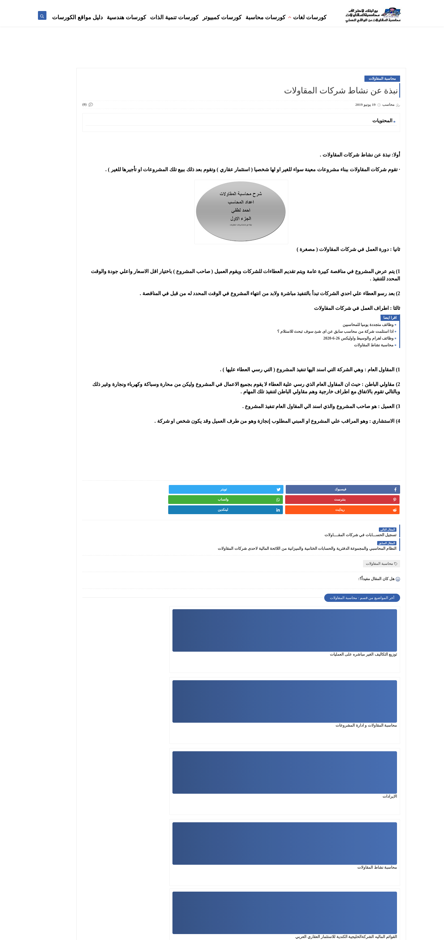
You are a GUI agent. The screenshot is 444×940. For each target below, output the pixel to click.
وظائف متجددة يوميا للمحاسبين (368, 341)
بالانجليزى (267, 911)
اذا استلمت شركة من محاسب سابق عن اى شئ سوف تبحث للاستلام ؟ (335, 348)
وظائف (278, 5)
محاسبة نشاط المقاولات (374, 362)
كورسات (233, 5)
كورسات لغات (309, 23)
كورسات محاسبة (265, 23)
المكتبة (323, 5)
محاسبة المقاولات (382, 88)
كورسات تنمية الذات (174, 23)
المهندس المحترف (260, 893)
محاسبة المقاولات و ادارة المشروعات (277, 647)
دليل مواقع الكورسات (77, 23)
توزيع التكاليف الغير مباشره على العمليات (363, 647)
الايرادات (213, 647)
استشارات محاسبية (300, 5)
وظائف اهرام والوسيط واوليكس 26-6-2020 (358, 355)
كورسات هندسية (126, 23)
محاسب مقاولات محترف (385, 5)
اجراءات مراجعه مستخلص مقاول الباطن (186, 718)
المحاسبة (357, 5)
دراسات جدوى (264, 902)
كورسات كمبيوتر (222, 23)
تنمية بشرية (339, 5)
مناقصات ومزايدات (256, 5)
